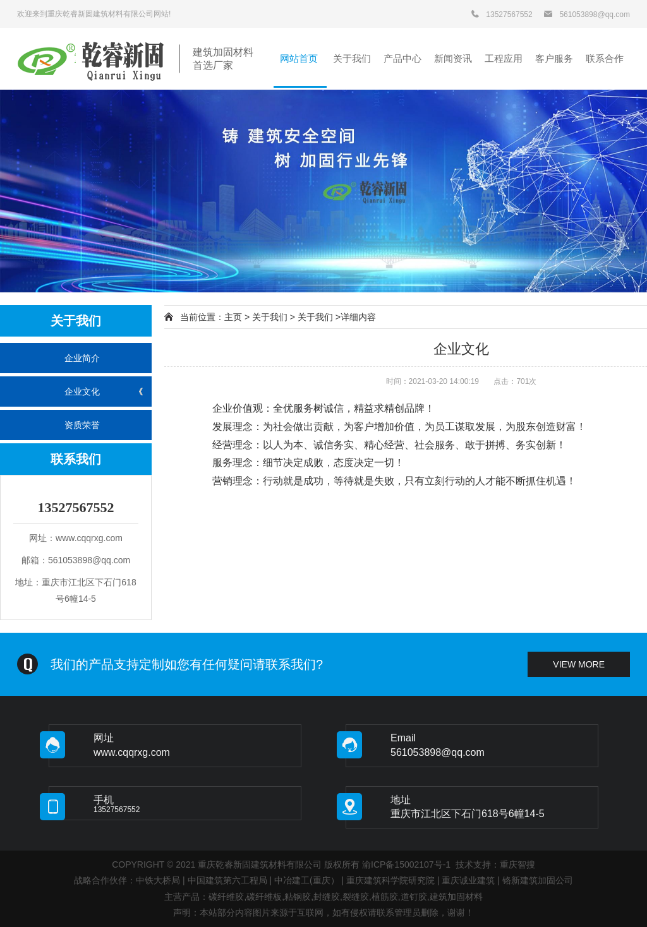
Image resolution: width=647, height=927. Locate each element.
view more (579, 664)
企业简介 (82, 358)
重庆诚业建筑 (468, 880)
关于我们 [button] (352, 58)
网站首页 (300, 58)
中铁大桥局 (158, 880)
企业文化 (82, 391)
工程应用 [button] (504, 58)
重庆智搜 (517, 864)
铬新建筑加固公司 (537, 880)
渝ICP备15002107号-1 (406, 864)
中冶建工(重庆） (306, 880)
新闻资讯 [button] (453, 58)
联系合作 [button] (605, 58)
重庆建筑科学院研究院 (390, 880)
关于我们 (269, 317)
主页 (233, 317)
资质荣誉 (82, 425)
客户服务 (554, 58)
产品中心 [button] (402, 58)
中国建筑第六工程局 (227, 880)
